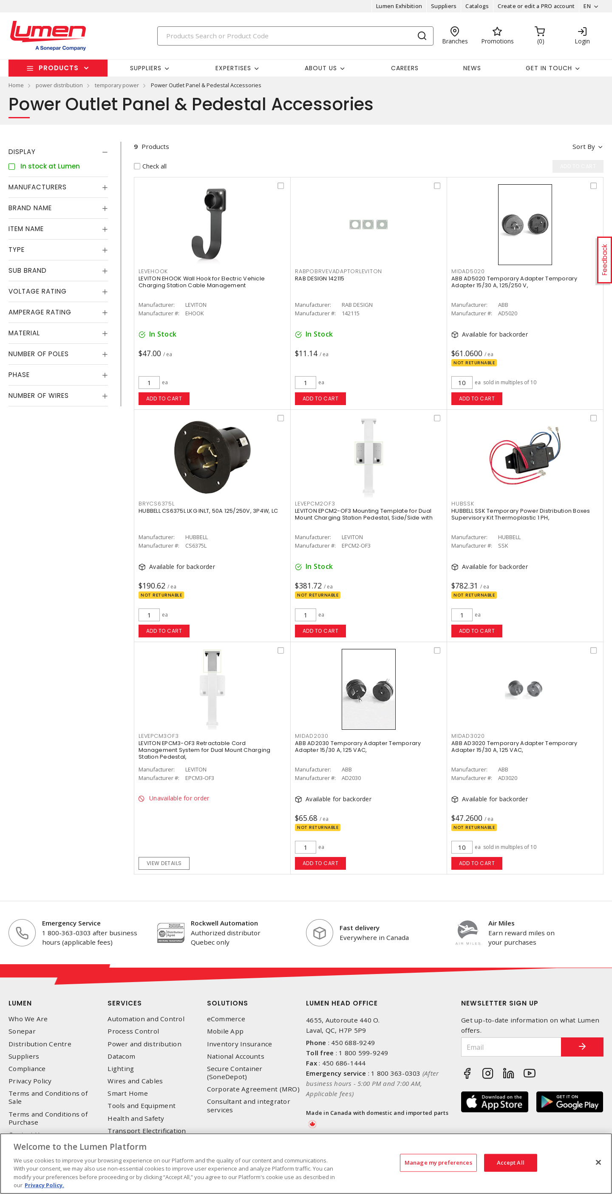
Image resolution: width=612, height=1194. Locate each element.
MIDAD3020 (468, 736)
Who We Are (28, 1019)
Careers (405, 68)
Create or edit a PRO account (536, 6)
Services (125, 1003)
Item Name (26, 228)
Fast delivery (360, 927)
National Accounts (235, 1056)
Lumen (20, 1003)
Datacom (121, 1056)
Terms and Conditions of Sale (48, 1097)
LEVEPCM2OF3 (315, 503)
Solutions (227, 1003)
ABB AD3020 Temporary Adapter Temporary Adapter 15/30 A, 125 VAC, (514, 747)
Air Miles (501, 923)
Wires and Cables (135, 1081)
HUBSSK (462, 503)
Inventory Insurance (239, 1044)
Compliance (27, 1069)
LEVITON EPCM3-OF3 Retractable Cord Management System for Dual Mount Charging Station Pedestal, (204, 750)
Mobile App (225, 1031)
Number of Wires (38, 395)
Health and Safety (136, 1118)
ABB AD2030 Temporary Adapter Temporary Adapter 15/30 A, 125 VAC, (358, 747)
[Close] (598, 1162)
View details (164, 863)
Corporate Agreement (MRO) (253, 1089)
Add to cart (164, 398)
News (472, 68)
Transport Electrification (147, 1131)
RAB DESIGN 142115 (319, 278)
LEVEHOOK (153, 271)
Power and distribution (144, 1044)
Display (22, 151)
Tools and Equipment (142, 1106)
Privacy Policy (30, 1081)
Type (16, 249)
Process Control (133, 1031)
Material (24, 332)
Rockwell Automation (224, 923)
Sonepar (22, 1031)
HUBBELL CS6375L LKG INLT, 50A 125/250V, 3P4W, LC (208, 510)
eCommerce (226, 1019)
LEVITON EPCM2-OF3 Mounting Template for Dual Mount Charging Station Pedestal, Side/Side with (364, 514)
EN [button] (587, 6)
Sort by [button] (583, 146)
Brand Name (30, 207)
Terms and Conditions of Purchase (48, 1118)
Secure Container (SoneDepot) (235, 1073)
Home (16, 85)
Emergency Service (71, 923)
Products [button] (59, 67)
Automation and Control (146, 1019)
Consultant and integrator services (248, 1105)
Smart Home (128, 1093)
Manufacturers (37, 187)
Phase (19, 374)
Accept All (510, 1162)
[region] (306, 1163)
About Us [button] (321, 68)
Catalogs (477, 6)
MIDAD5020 (468, 271)
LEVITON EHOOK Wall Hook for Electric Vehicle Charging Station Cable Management (202, 282)
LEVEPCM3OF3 (158, 736)
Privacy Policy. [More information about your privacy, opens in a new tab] (44, 1185)
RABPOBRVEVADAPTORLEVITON (338, 271)
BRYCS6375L (157, 503)
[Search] (295, 36)
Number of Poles (38, 353)
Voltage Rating (37, 291)
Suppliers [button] (146, 68)
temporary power (117, 85)
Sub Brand (27, 270)
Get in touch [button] (549, 68)
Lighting (121, 1069)
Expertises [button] (233, 68)
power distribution (59, 85)
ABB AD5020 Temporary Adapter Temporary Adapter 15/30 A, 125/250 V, (514, 282)
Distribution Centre (39, 1044)
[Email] (511, 1047)
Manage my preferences (438, 1162)
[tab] (58, 152)
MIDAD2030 (312, 736)
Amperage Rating (39, 312)
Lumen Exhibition (399, 6)
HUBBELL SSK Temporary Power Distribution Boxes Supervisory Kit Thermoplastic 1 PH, (520, 514)
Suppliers (443, 6)
